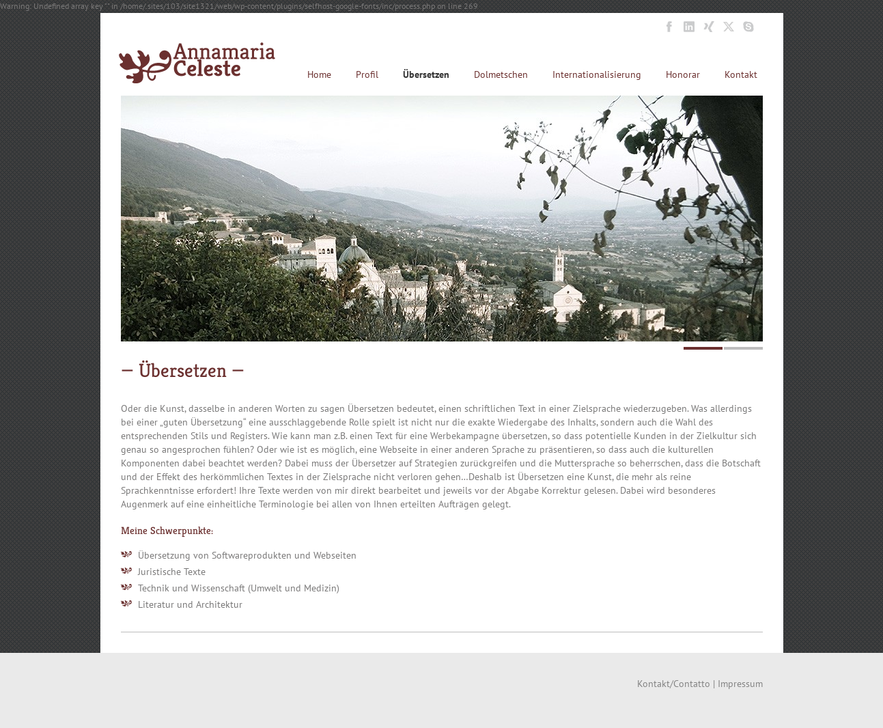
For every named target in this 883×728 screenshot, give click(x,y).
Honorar (683, 74)
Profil (367, 74)
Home (319, 74)
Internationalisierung (596, 74)
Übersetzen (426, 74)
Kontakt (741, 74)
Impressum (740, 683)
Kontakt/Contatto (673, 683)
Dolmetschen (501, 74)
